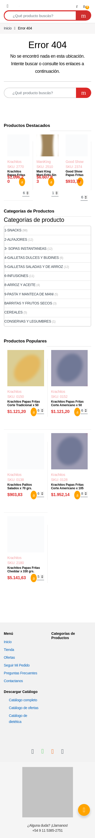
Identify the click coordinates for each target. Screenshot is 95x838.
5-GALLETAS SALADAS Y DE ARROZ (33, 267)
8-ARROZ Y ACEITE (19, 285)
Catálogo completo (23, 700)
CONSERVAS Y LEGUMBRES (27, 321)
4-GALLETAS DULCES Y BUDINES (31, 258)
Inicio (8, 28)
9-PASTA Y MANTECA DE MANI (28, 294)
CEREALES (13, 312)
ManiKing (43, 162)
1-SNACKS (13, 230)
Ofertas (9, 657)
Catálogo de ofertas (23, 708)
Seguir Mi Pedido (17, 665)
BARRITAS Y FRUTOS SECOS (28, 303)
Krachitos (14, 162)
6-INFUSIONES (16, 276)
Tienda (9, 650)
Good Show (74, 162)
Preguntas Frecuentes (20, 673)
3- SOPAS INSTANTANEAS (25, 249)
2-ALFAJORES (15, 239)
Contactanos (13, 681)
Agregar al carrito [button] (22, 182)
